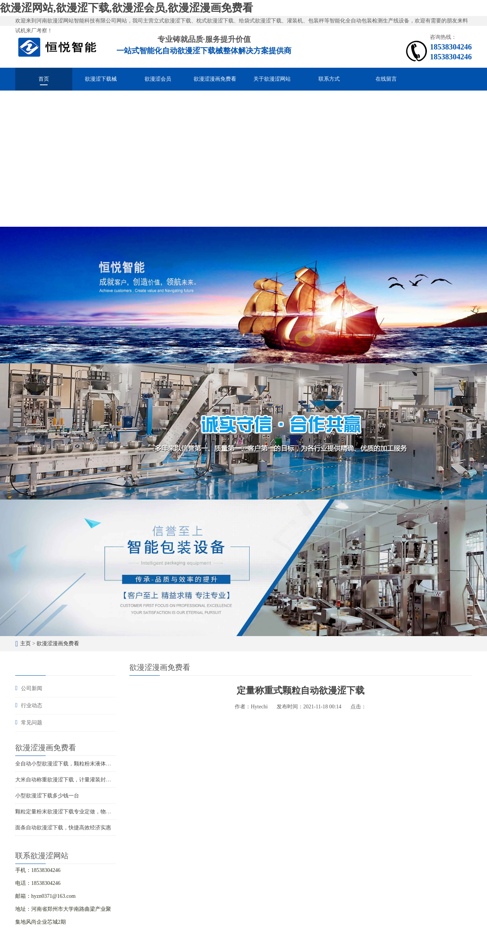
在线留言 (386, 79)
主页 (25, 643)
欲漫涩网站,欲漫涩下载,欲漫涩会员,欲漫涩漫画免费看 (126, 8)
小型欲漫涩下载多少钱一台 (47, 796)
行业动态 (31, 705)
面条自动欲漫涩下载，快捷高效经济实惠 (63, 827)
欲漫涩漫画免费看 (215, 79)
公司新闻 (31, 688)
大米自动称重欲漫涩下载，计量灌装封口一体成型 (73, 780)
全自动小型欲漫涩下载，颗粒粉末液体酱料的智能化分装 (81, 764)
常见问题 (31, 722)
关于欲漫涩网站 (272, 79)
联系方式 (329, 79)
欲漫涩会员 (158, 79)
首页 (43, 79)
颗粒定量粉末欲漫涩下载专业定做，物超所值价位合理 (79, 812)
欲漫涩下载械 (101, 79)
